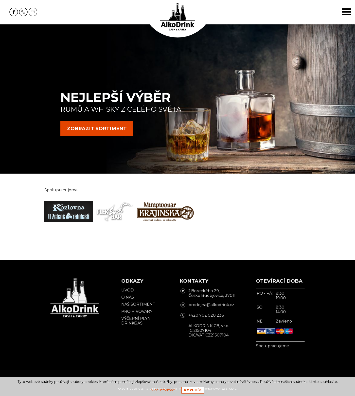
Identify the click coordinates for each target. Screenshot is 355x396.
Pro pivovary (139, 312)
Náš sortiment (140, 305)
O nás (130, 298)
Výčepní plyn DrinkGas (138, 320)
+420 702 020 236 (205, 315)
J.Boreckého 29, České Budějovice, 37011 (210, 294)
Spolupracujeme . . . (270, 344)
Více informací (163, 390)
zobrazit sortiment (97, 128)
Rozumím (192, 390)
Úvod (130, 291)
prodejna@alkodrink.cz (209, 305)
